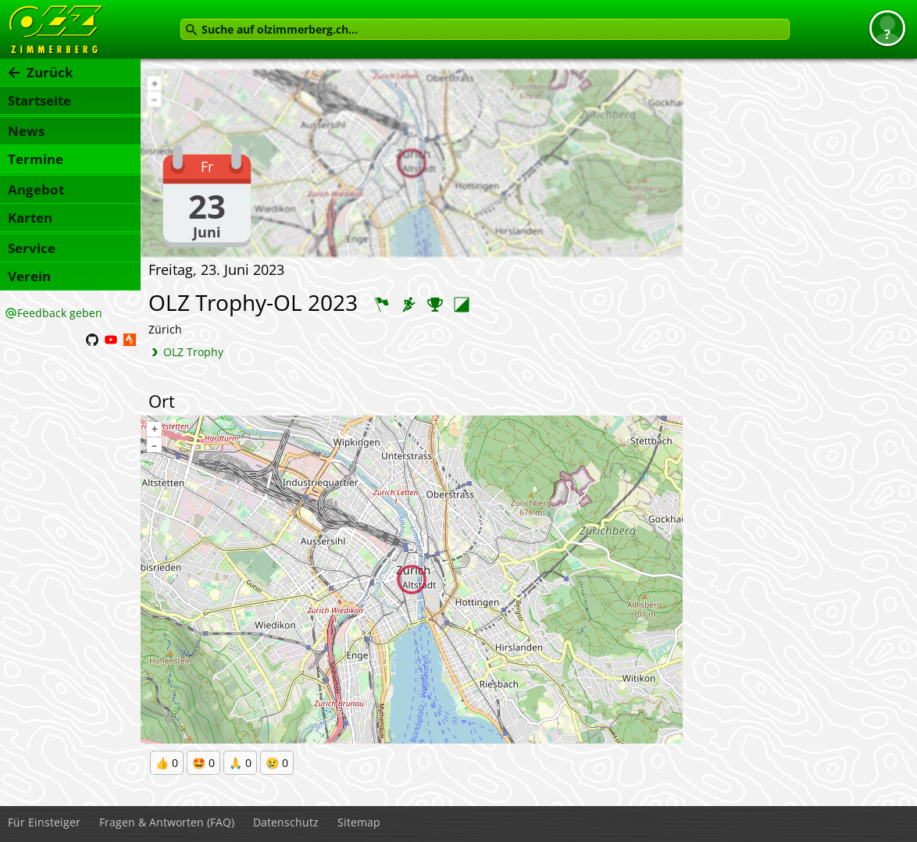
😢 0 (277, 762)
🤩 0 (203, 762)
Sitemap (358, 822)
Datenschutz (286, 822)
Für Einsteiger (44, 822)
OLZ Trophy (193, 351)
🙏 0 (240, 762)
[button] (887, 28)
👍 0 (166, 762)
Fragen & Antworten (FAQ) (166, 822)
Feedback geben (59, 312)
